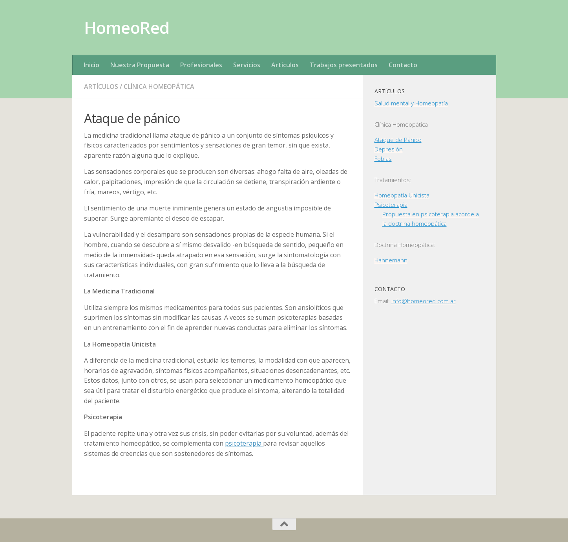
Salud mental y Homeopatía (411, 103)
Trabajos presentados (344, 65)
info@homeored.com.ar (423, 301)
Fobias (383, 158)
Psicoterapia (390, 204)
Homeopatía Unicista (401, 195)
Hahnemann (390, 260)
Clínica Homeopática (159, 86)
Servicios (246, 65)
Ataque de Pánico (398, 140)
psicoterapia (244, 443)
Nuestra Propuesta (139, 65)
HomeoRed (127, 27)
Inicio (91, 65)
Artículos (285, 65)
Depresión (388, 149)
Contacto (403, 65)
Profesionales (201, 65)
